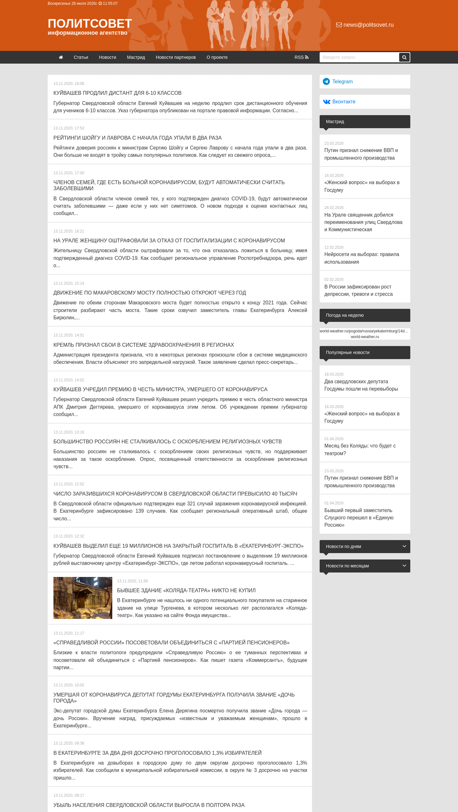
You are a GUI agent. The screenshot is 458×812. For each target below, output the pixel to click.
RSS (302, 57)
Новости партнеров (176, 57)
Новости (107, 57)
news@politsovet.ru (364, 25)
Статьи (81, 57)
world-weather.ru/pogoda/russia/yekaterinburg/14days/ (366, 317)
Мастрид (136, 57)
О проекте (217, 57)
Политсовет (90, 23)
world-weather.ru (365, 323)
